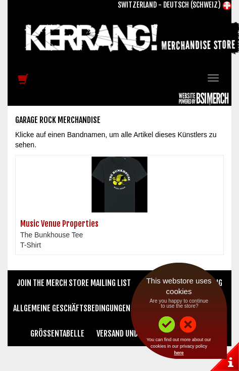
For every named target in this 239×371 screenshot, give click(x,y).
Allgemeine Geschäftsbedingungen (71, 308)
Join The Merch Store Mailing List (74, 283)
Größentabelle (57, 333)
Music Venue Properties (59, 224)
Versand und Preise (129, 333)
